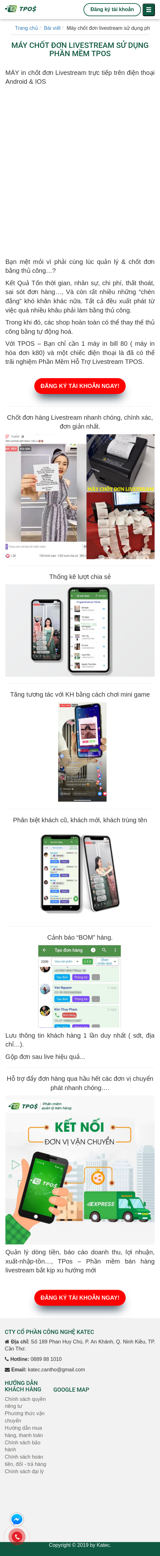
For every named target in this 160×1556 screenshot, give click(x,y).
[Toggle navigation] (149, 9)
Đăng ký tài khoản (112, 9)
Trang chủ (26, 28)
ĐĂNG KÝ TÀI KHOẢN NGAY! (80, 386)
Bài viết (52, 28)
